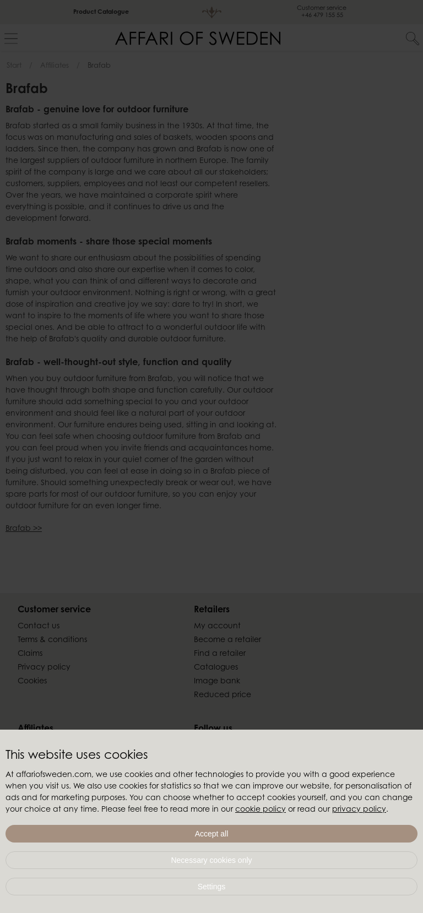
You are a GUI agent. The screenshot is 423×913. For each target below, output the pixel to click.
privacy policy (359, 810)
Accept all (212, 833)
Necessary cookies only (211, 860)
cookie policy (260, 810)
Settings (212, 886)
